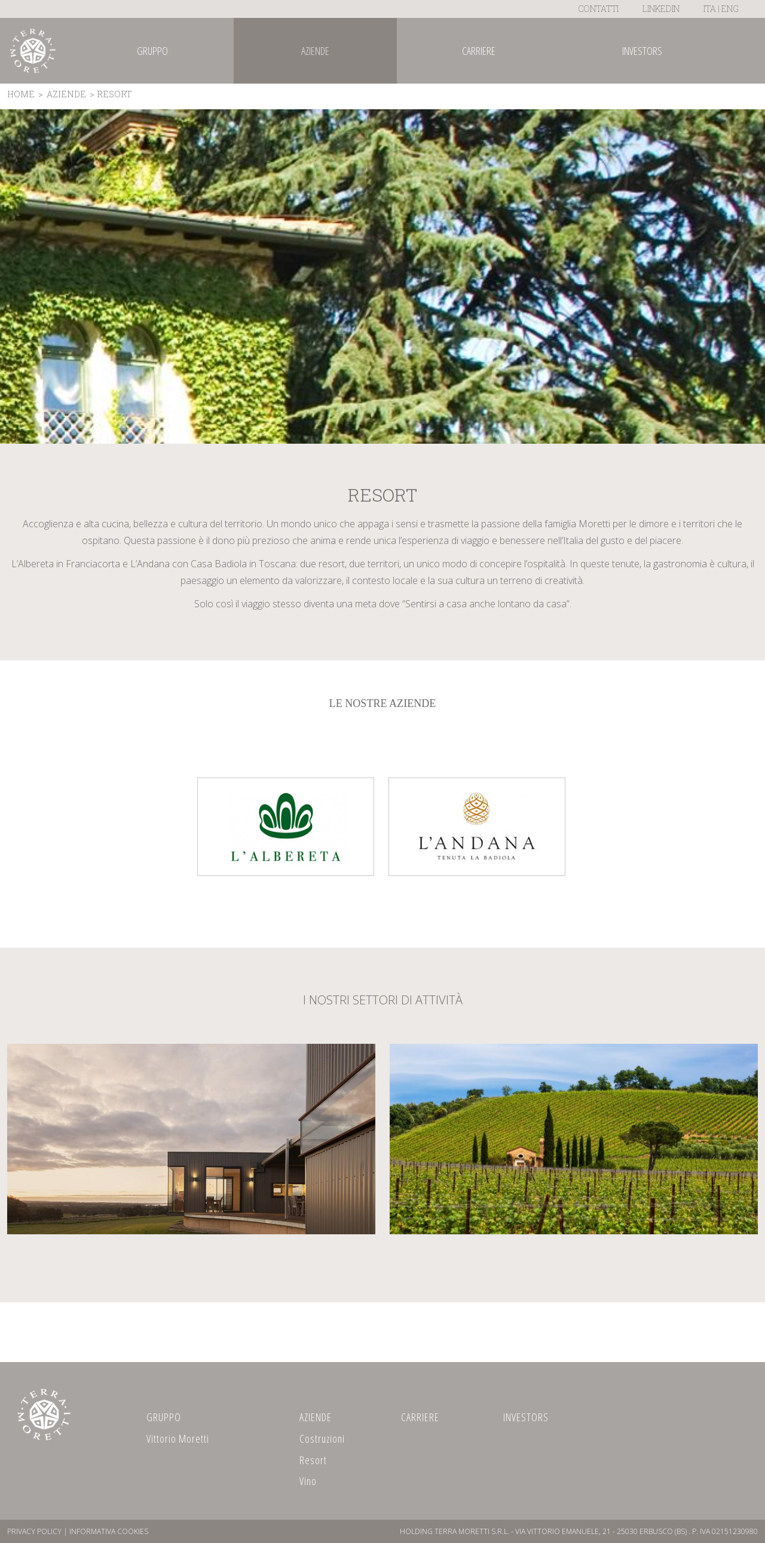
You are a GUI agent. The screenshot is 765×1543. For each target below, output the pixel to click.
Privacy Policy (34, 1531)
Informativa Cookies (108, 1531)
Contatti (598, 8)
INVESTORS (526, 1417)
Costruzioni (322, 1438)
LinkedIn (661, 8)
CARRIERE (420, 1417)
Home (21, 94)
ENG (730, 8)
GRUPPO (163, 1417)
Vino (308, 1481)
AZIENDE (66, 94)
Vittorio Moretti (177, 1438)
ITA (709, 8)
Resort (313, 1460)
